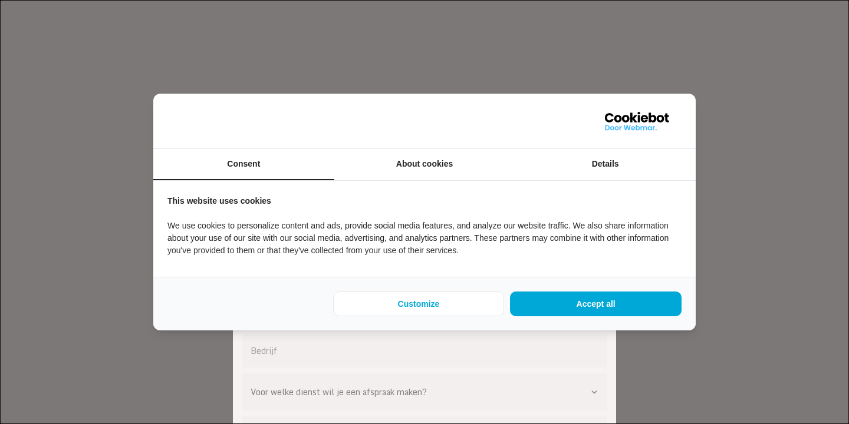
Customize (419, 304)
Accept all (596, 304)
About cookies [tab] (424, 163)
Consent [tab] (243, 163)
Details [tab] (605, 163)
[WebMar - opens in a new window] (637, 121)
